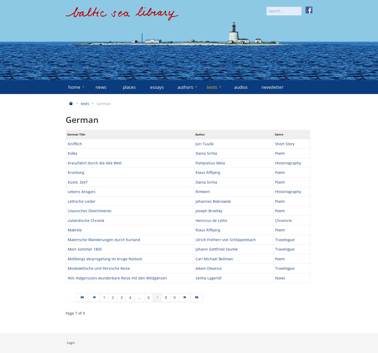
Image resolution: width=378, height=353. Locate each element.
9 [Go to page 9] (175, 297)
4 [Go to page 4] (130, 297)
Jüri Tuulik (204, 143)
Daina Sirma (206, 153)
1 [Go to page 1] (104, 297)
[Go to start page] (82, 297)
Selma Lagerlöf (209, 278)
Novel (280, 278)
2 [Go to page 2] (113, 297)
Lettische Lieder (82, 201)
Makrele (75, 229)
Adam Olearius (209, 268)
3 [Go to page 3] (121, 297)
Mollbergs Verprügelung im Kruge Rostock (105, 258)
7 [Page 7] (157, 297)
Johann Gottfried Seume (217, 249)
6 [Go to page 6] (149, 297)
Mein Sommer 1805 (85, 249)
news (101, 87)
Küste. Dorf (77, 182)
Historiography (288, 162)
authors (187, 87)
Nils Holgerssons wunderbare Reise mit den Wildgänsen (117, 278)
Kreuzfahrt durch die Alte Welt (95, 162)
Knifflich (75, 143)
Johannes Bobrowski (213, 201)
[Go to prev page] (94, 297)
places (129, 87)
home (76, 87)
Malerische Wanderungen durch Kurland (104, 239)
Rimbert (203, 191)
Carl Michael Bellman (214, 258)
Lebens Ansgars (82, 191)
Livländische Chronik (86, 220)
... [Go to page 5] (139, 297)
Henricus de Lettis (211, 220)
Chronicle (283, 220)
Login (71, 343)
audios (241, 87)
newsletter (272, 87)
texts (214, 87)
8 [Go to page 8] (166, 297)
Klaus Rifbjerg (208, 172)
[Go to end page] (197, 297)
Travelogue (285, 239)
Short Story (285, 143)
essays (157, 87)
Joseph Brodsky (209, 210)
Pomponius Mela (210, 162)
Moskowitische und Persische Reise (99, 268)
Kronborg (76, 172)
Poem (280, 153)
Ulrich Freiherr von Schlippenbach (226, 239)
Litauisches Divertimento (89, 210)
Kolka (72, 153)
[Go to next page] (185, 297)
